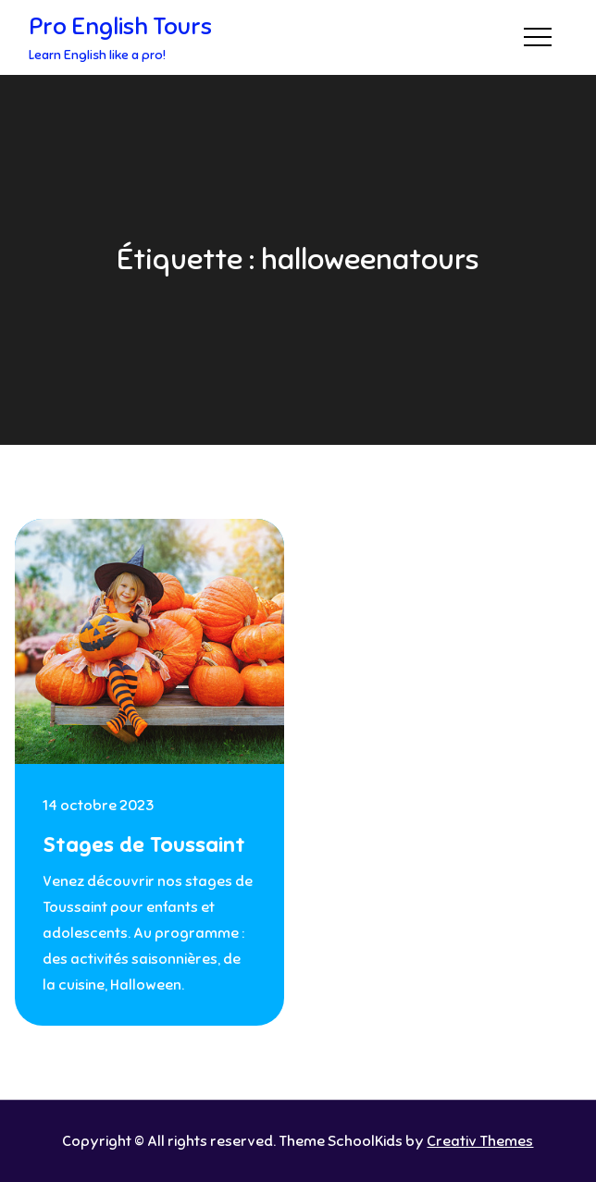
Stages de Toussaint (144, 844)
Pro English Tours (120, 26)
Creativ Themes (480, 1141)
